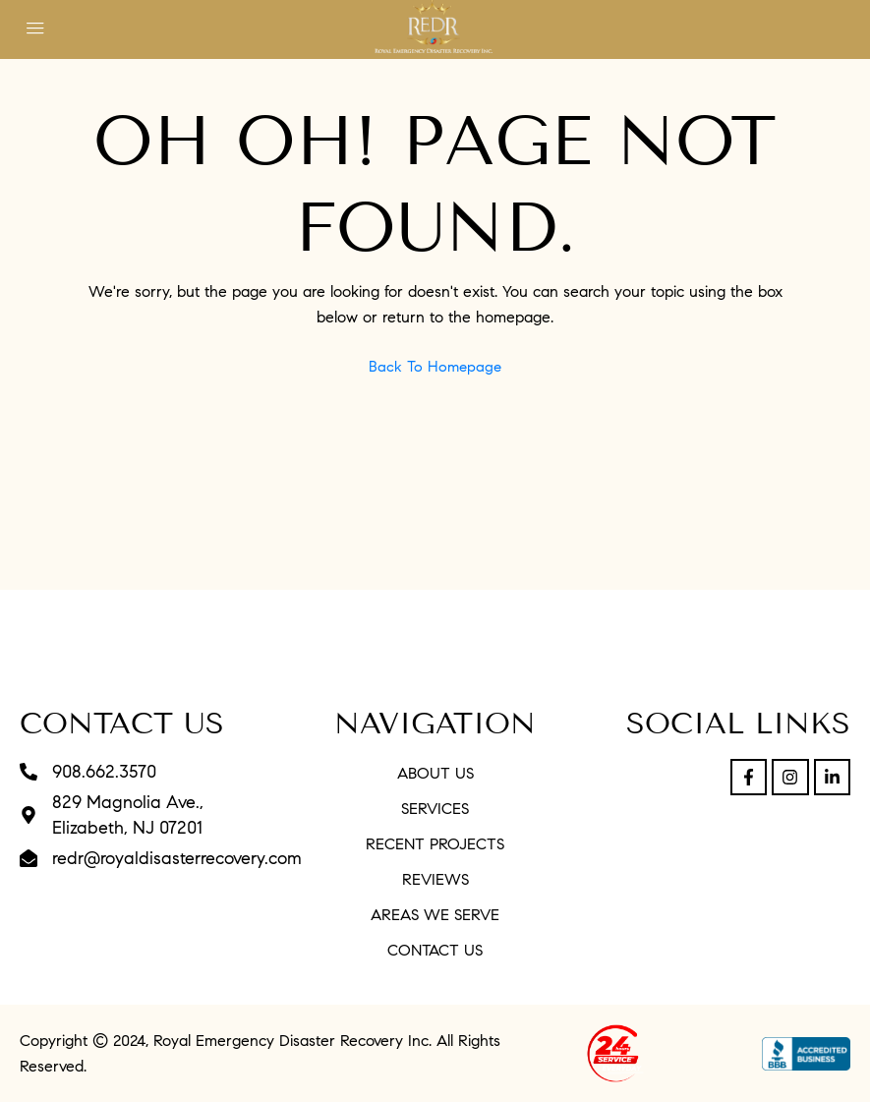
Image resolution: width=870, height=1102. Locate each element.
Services (435, 808)
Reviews (435, 879)
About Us (435, 773)
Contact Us (435, 950)
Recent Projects (435, 844)
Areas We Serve (435, 914)
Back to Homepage (435, 367)
